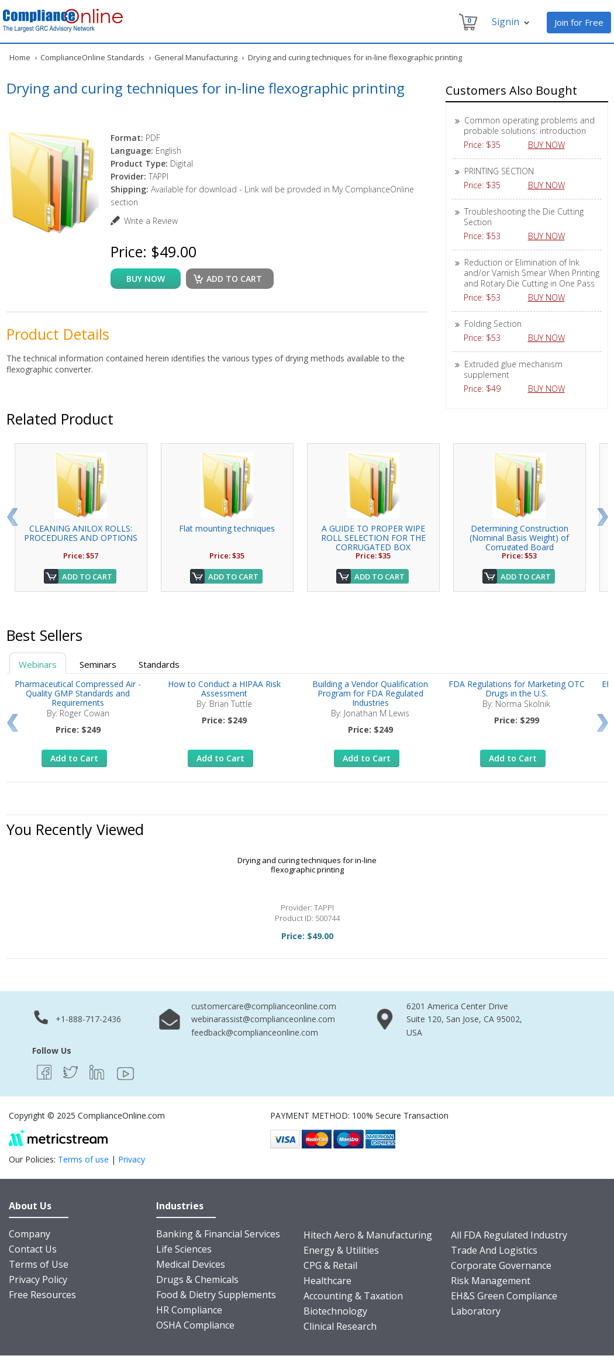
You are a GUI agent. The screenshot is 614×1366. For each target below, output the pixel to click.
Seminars (98, 664)
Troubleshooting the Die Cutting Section (524, 216)
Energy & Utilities (341, 1250)
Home (19, 57)
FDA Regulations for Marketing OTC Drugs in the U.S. (517, 688)
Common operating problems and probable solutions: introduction (529, 125)
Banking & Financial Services (218, 1233)
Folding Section (493, 323)
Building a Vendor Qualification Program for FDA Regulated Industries (370, 693)
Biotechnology (335, 1311)
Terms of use (83, 1159)
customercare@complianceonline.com (263, 1006)
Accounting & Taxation (353, 1295)
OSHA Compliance (195, 1325)
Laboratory (476, 1311)
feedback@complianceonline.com (254, 1032)
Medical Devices (190, 1264)
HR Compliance (189, 1309)
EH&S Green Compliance (504, 1295)
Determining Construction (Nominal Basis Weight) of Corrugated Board (519, 538)
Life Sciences (184, 1249)
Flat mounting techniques (227, 528)
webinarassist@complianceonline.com (263, 1018)
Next (602, 517)
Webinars (38, 664)
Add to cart (234, 278)
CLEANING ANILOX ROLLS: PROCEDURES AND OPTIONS (80, 533)
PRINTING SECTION (499, 171)
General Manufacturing (195, 57)
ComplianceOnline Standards (92, 57)
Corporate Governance (501, 1265)
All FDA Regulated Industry (509, 1235)
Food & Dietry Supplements (216, 1294)
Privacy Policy (38, 1279)
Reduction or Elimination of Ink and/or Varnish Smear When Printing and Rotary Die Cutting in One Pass (531, 273)
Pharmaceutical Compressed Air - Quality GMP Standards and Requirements (78, 693)
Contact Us (33, 1249)
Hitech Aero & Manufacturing (367, 1235)
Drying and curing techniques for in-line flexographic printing (307, 865)
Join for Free (578, 22)
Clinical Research (340, 1326)
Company (29, 1233)
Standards (159, 664)
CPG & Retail (330, 1265)
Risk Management (490, 1280)
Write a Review (151, 220)
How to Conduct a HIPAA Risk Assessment (224, 688)
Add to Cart (87, 576)
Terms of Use (38, 1264)
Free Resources (42, 1294)
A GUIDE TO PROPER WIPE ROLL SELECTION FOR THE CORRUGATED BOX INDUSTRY (373, 542)
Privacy (131, 1159)
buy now (145, 278)
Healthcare (327, 1280)
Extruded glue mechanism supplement (513, 369)
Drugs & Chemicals (197, 1279)
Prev (12, 517)
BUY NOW (551, 144)
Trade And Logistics (494, 1250)
